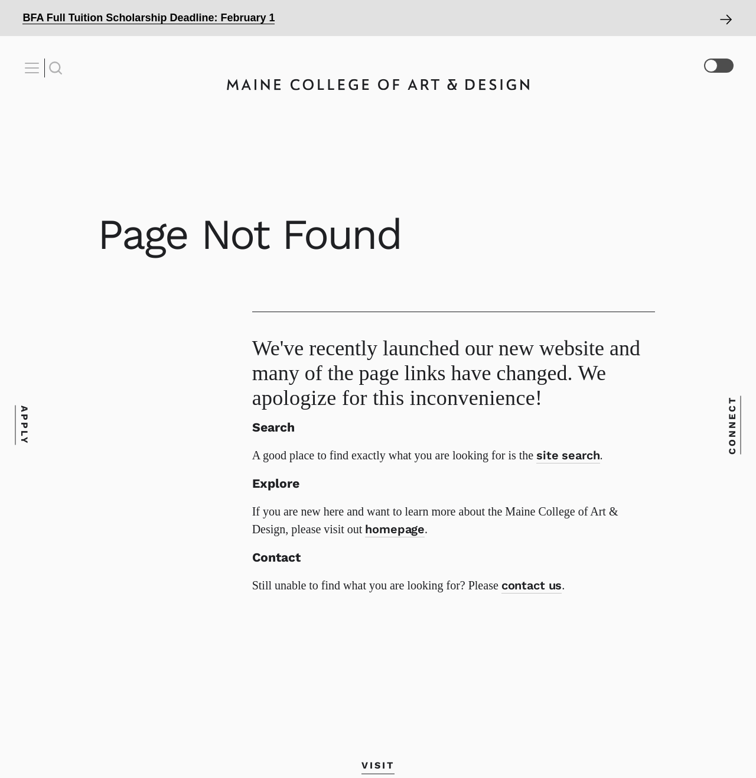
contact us (531, 585)
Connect (731, 425)
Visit (378, 764)
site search (567, 455)
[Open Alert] (378, 18)
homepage (395, 529)
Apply (24, 425)
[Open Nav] (33, 68)
